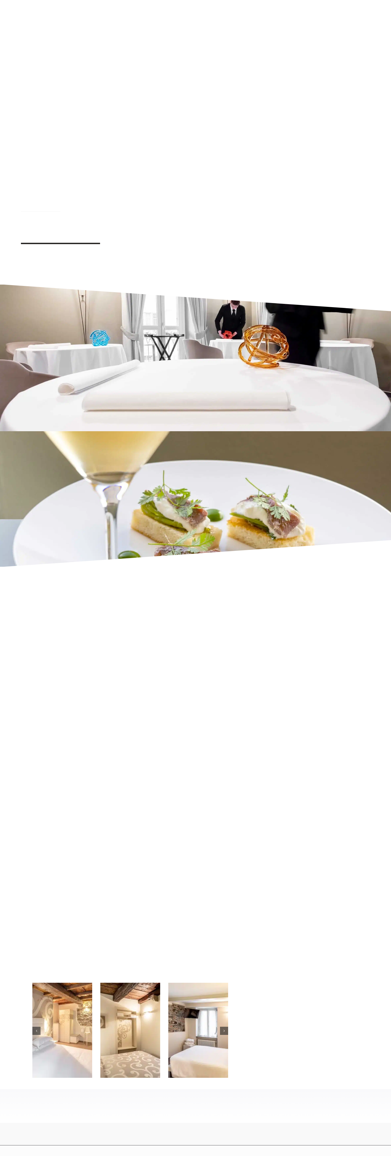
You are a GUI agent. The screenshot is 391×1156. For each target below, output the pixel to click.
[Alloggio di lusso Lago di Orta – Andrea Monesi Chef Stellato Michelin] (198, 986)
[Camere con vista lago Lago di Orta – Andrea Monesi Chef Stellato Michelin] (62, 986)
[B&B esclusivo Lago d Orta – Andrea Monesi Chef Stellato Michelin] (130, 986)
